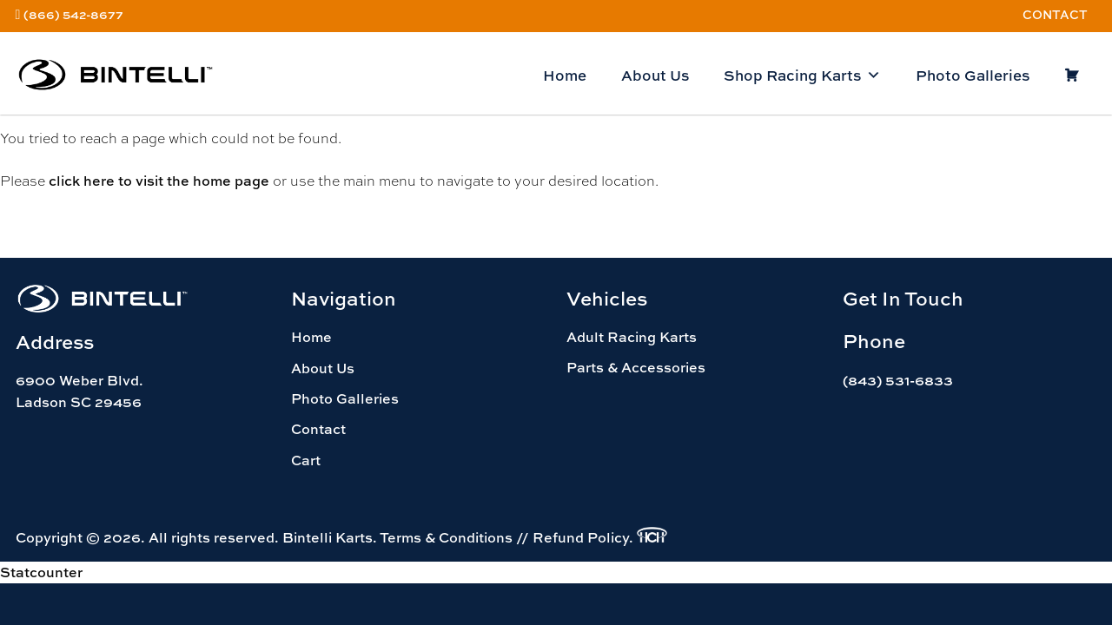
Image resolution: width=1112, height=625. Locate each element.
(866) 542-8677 (73, 14)
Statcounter (41, 572)
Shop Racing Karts (802, 75)
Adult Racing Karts (631, 336)
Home (564, 75)
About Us (655, 75)
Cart (306, 460)
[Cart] (1071, 75)
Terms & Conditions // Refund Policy (504, 537)
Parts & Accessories (635, 367)
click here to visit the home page (159, 180)
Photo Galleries (972, 75)
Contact (1055, 14)
